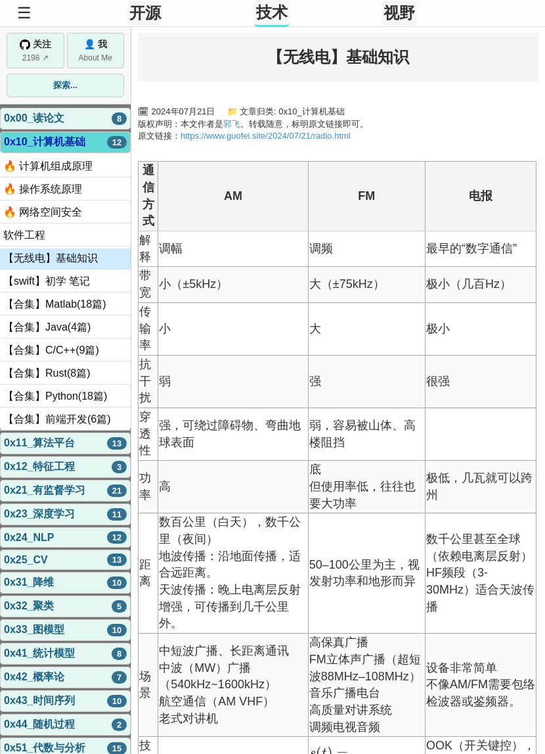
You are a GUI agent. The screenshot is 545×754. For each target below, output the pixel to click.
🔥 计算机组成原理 (48, 166)
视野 (399, 13)
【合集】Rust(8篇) (46, 373)
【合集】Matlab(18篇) (54, 304)
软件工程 (24, 235)
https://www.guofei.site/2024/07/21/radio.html (266, 136)
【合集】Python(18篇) (55, 396)
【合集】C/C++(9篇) (51, 350)
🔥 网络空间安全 (42, 212)
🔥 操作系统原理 (42, 189)
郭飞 (231, 124)
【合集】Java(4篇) (47, 327)
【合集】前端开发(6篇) (57, 419)
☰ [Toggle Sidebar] (24, 13)
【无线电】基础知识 (50, 258)
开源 (145, 13)
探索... (65, 85)
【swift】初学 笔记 (46, 281)
